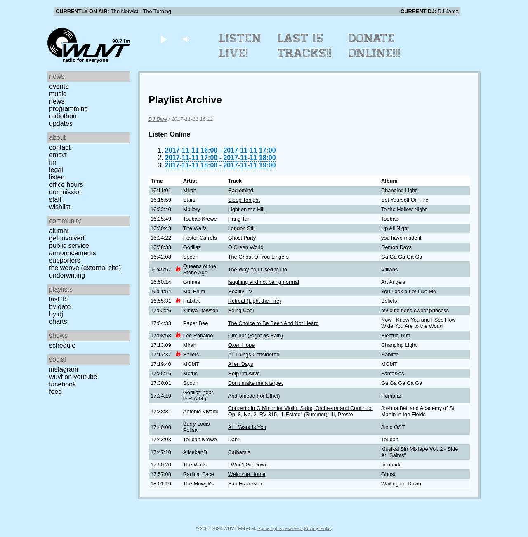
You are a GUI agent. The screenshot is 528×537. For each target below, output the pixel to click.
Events (58, 86)
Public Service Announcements (72, 249)
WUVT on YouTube (73, 376)
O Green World (246, 247)
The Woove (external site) (85, 267)
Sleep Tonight (244, 200)
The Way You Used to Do (257, 269)
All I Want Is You (247, 427)
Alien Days (240, 364)
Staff (55, 199)
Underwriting (67, 275)
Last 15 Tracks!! (305, 46)
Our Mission (66, 191)
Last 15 (58, 299)
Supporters (64, 260)
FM (53, 162)
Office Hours (66, 184)
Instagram (63, 369)
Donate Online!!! (375, 46)
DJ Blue (157, 119)
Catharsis (239, 452)
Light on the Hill (246, 209)
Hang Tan (239, 219)
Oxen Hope (241, 345)
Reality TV (240, 291)
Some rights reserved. (279, 528)
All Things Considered (254, 354)
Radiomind (240, 190)
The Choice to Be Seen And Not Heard (273, 323)
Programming (68, 108)
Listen (56, 177)
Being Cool (241, 310)
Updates (61, 123)
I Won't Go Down (248, 465)
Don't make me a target (255, 383)
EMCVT (58, 154)
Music (57, 93)
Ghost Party (242, 238)
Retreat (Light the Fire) (254, 301)
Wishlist (60, 206)
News (56, 101)
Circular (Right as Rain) (255, 335)
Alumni (58, 230)
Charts (58, 321)
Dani (233, 439)
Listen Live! (240, 46)
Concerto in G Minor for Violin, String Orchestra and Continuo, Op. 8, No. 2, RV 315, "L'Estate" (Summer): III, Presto (300, 411)
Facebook (62, 384)
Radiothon (63, 116)
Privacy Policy (318, 528)
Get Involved (66, 238)
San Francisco (245, 483)
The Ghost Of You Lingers (258, 257)
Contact (60, 147)
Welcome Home (247, 474)
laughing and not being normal (263, 282)
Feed (55, 391)
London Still (242, 228)
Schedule (62, 345)
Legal (56, 169)
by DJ (56, 314)
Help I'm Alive (244, 373)
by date (60, 306)
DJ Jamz (448, 11)
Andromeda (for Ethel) (254, 396)
